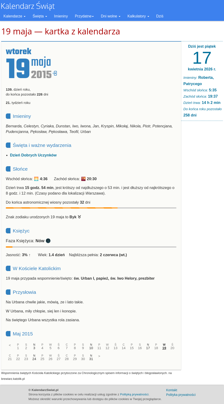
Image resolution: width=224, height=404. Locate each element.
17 (148, 348)
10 (91, 348)
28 (67, 359)
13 (115, 348)
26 (50, 359)
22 (18, 359)
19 (164, 348)
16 (140, 348)
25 (42, 359)
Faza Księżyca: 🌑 (28, 240)
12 (107, 348)
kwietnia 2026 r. (202, 69)
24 (34, 359)
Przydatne (84, 16)
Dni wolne (110, 16)
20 (172, 348)
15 (132, 348)
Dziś (159, 16)
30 (83, 359)
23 (26, 359)
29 (75, 359)
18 (156, 348)
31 (91, 359)
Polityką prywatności (134, 394)
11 (99, 348)
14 (124, 348)
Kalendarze (14, 16)
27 (59, 359)
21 (10, 359)
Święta (39, 16)
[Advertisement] (202, 195)
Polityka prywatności (181, 395)
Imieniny (61, 16)
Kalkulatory (138, 16)
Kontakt (171, 390)
